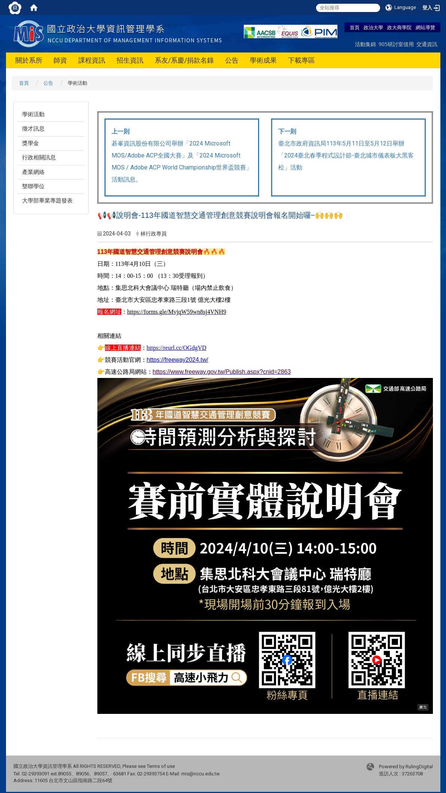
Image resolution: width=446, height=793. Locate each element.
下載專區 (301, 60)
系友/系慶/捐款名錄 (184, 60)
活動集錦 (365, 44)
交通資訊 (426, 44)
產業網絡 (33, 172)
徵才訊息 (33, 128)
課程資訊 (91, 60)
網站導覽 (425, 27)
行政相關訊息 (39, 157)
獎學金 (30, 143)
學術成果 (263, 60)
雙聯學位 (33, 186)
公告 (232, 60)
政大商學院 (399, 27)
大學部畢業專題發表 (47, 200)
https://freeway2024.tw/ (178, 360)
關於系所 (28, 60)
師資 (60, 60)
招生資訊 (129, 60)
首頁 (354, 27)
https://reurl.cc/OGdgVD (177, 348)
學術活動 (33, 114)
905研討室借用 (396, 44)
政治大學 (373, 27)
